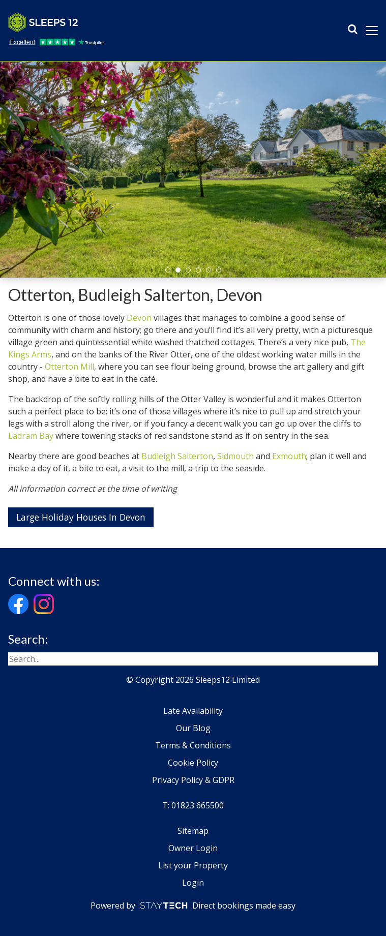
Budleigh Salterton (177, 456)
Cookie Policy (193, 762)
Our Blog (193, 728)
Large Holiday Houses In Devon (80, 517)
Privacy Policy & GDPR (193, 780)
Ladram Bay (30, 435)
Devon (139, 317)
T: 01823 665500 (193, 805)
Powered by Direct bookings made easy (193, 905)
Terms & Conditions (193, 745)
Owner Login (193, 848)
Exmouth (289, 456)
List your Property (193, 865)
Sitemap (193, 830)
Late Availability (193, 710)
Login (193, 882)
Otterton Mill (69, 366)
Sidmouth (235, 456)
